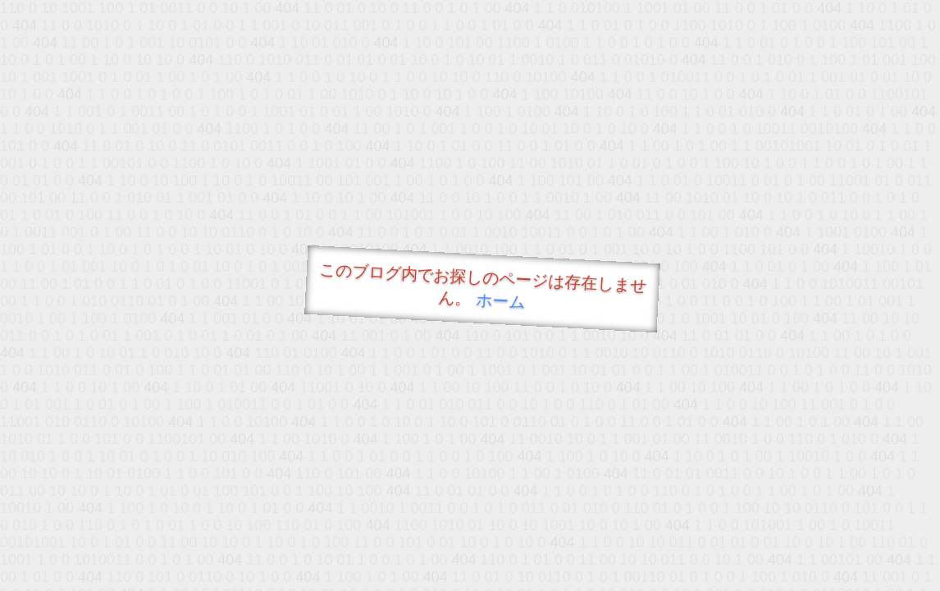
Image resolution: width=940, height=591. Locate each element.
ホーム (501, 301)
